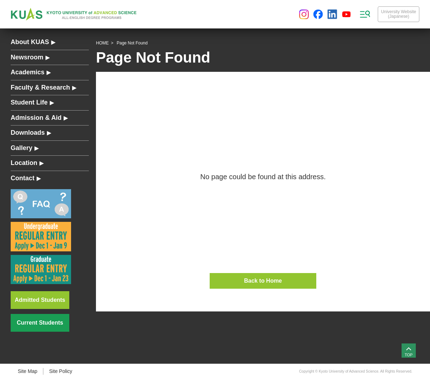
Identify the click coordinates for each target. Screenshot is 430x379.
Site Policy (60, 371)
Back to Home (263, 281)
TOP (409, 355)
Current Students (40, 323)
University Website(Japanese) (398, 14)
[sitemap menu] (365, 14)
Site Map (27, 371)
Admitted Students (40, 300)
